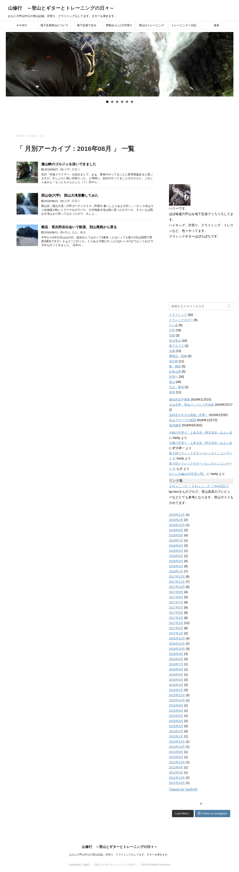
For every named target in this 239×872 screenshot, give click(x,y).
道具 (216, 25)
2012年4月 (176, 767)
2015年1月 (176, 736)
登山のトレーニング (151, 25)
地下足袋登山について (54, 25)
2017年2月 (176, 628)
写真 (172, 335)
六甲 (67, 169)
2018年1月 (176, 571)
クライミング (178, 315)
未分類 (173, 361)
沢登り (76, 169)
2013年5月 (176, 757)
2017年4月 (176, 618)
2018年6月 (176, 545)
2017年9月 (176, 592)
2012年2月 (176, 772)
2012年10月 (177, 762)
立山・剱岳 (79, 232)
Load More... (183, 813)
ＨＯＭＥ (21, 25)
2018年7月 (176, 540)
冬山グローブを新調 (182, 420)
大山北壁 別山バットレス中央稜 (191, 404)
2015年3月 (176, 726)
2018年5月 (176, 550)
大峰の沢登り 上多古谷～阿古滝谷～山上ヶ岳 (200, 432)
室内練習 (175, 425)
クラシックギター (181, 320)
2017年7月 (176, 602)
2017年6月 (176, 607)
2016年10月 (177, 648)
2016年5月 (176, 674)
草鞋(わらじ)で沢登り (119, 25)
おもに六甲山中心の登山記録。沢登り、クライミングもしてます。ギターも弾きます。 (119, 854)
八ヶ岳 (173, 325)
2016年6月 (176, 669)
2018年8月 (176, 535)
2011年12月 (177, 777)
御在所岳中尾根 (179, 399)
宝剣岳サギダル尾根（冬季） (188, 415)
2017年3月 (176, 623)
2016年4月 (176, 679)
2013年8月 (176, 752)
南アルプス (176, 345)
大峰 (172, 351)
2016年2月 (176, 690)
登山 (67, 232)
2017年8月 (176, 597)
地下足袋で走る (86, 25)
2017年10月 (177, 587)
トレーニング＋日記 (183, 25)
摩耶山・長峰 (178, 356)
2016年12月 (177, 638)
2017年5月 (176, 612)
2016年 (32, 136)
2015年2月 (176, 731)
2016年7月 (176, 664)
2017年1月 (176, 633)
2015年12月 (177, 695)
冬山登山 (175, 340)
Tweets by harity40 (183, 789)
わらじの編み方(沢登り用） (187, 474)
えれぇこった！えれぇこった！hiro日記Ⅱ (199, 486)
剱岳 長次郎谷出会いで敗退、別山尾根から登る (79, 227)
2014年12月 (177, 741)
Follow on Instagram (212, 813)
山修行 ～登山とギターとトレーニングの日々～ (61, 8)
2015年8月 (176, 710)
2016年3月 (176, 685)
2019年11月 (177, 514)
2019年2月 (176, 520)
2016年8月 (176, 659)
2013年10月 (177, 746)
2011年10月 (177, 783)
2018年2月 (176, 566)
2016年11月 (177, 643)
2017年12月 (177, 576)
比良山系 (175, 371)
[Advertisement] (119, 117)
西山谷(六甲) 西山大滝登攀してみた (69, 195)
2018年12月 (177, 525)
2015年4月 (176, 721)
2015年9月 (176, 705)
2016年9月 (176, 654)
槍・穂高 (175, 366)
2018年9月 (176, 530)
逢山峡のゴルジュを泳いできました (68, 164)
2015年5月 (176, 715)
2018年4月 (176, 556)
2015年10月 (177, 700)
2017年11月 (177, 581)
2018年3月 (176, 561)
